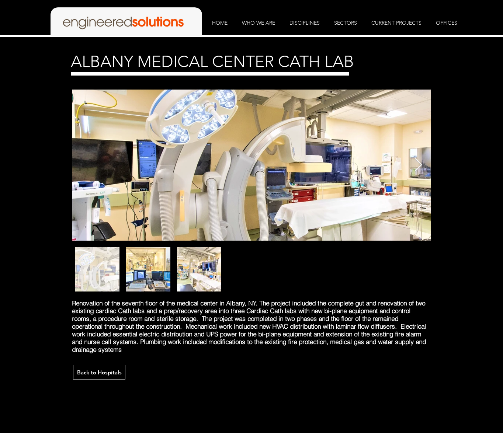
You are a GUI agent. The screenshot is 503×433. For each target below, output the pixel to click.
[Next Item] (418, 165)
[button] (258, 23)
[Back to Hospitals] (99, 372)
